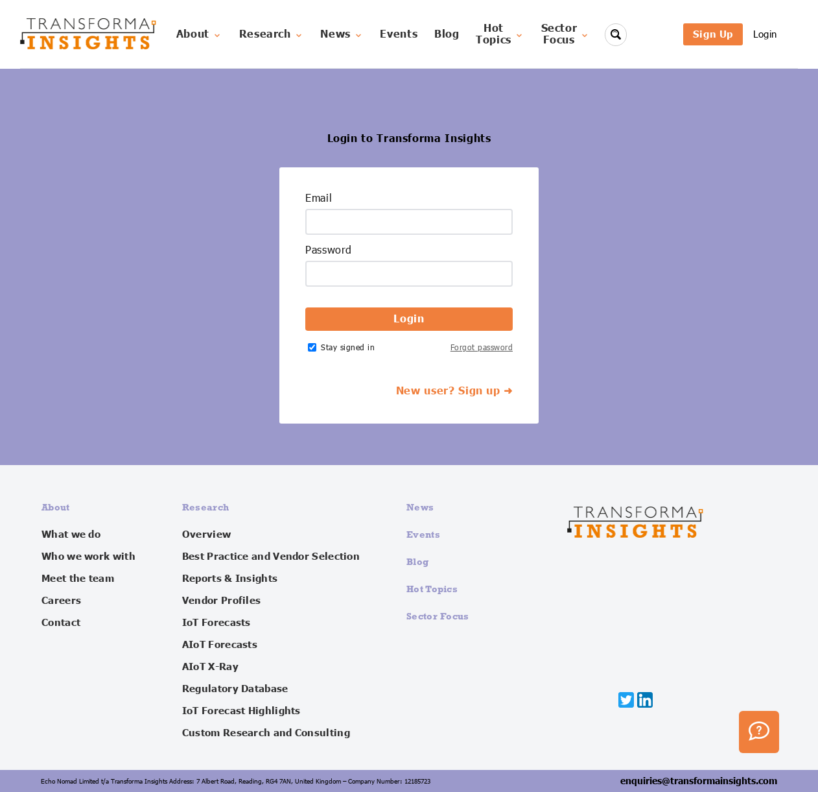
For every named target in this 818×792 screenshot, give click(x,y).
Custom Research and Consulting (266, 733)
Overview (206, 534)
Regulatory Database (235, 689)
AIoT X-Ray (210, 667)
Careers (61, 600)
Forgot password (481, 347)
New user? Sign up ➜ (454, 391)
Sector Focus (437, 615)
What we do (70, 534)
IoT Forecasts (216, 623)
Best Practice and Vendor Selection (271, 556)
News (342, 34)
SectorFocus (565, 34)
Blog (447, 34)
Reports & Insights (229, 578)
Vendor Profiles (221, 600)
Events (398, 34)
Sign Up (713, 34)
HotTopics (500, 34)
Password (328, 250)
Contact (60, 623)
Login (765, 34)
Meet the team (77, 578)
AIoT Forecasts (219, 645)
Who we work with (88, 556)
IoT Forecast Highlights (241, 711)
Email (318, 198)
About (199, 34)
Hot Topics (432, 588)
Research (271, 34)
